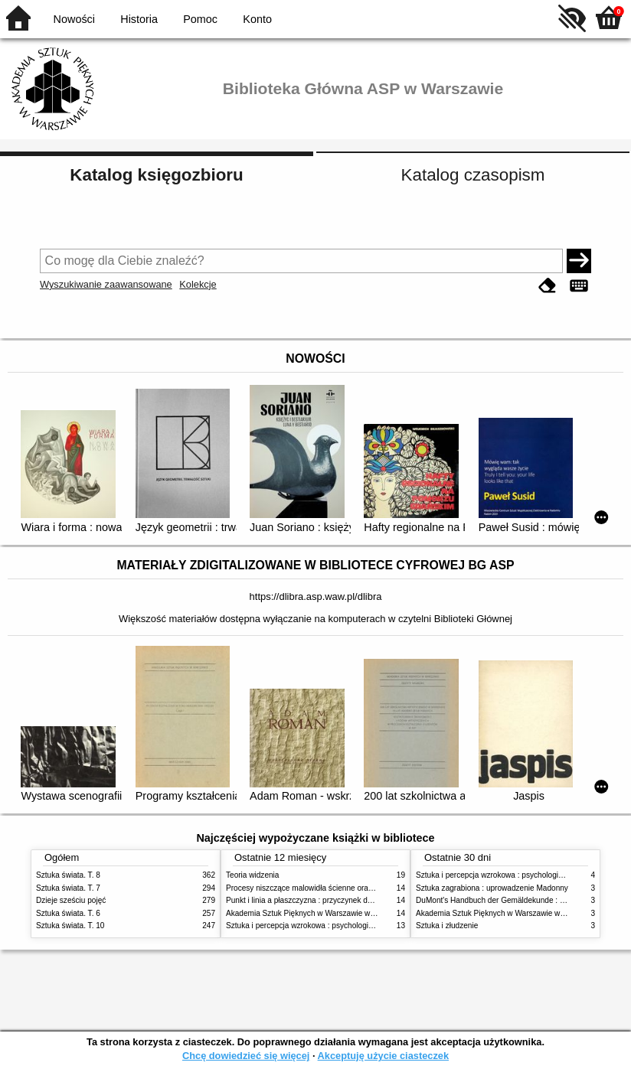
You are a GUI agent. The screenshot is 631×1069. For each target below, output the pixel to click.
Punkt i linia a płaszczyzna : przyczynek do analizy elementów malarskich (351, 900)
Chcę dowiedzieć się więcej (245, 1055)
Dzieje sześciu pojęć (71, 900)
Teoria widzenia (252, 875)
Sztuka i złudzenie (447, 925)
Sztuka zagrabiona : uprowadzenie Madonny (492, 888)
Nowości (74, 19)
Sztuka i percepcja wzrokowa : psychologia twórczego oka (325, 925)
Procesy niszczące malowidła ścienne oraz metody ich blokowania (339, 888)
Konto (257, 19)
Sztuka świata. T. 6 (68, 913)
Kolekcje (197, 284)
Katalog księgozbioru (156, 174)
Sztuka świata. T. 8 (68, 875)
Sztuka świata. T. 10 (70, 925)
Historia (139, 19)
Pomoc (200, 19)
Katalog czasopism (473, 174)
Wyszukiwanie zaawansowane (106, 284)
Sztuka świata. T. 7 (68, 888)
